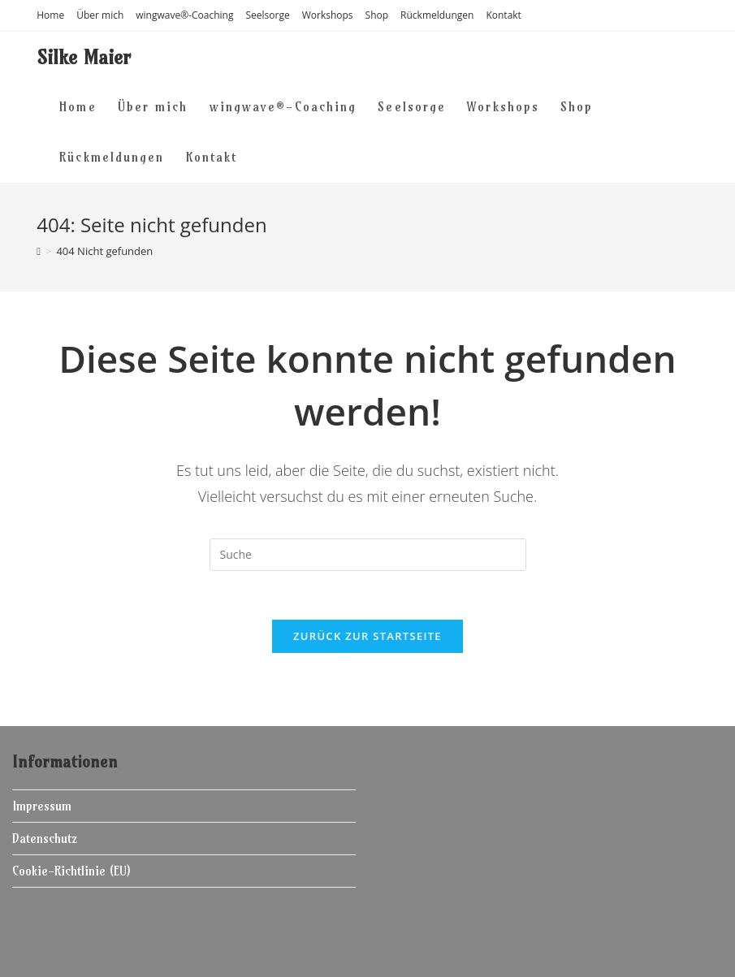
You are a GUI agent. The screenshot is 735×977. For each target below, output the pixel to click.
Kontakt (503, 15)
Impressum (41, 806)
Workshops (327, 15)
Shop (377, 15)
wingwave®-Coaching (184, 15)
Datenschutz (44, 838)
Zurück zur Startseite (367, 636)
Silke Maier (84, 57)
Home (50, 15)
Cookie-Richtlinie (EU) (71, 871)
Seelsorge (268, 15)
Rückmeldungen (436, 15)
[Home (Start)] (39, 251)
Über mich (99, 15)
